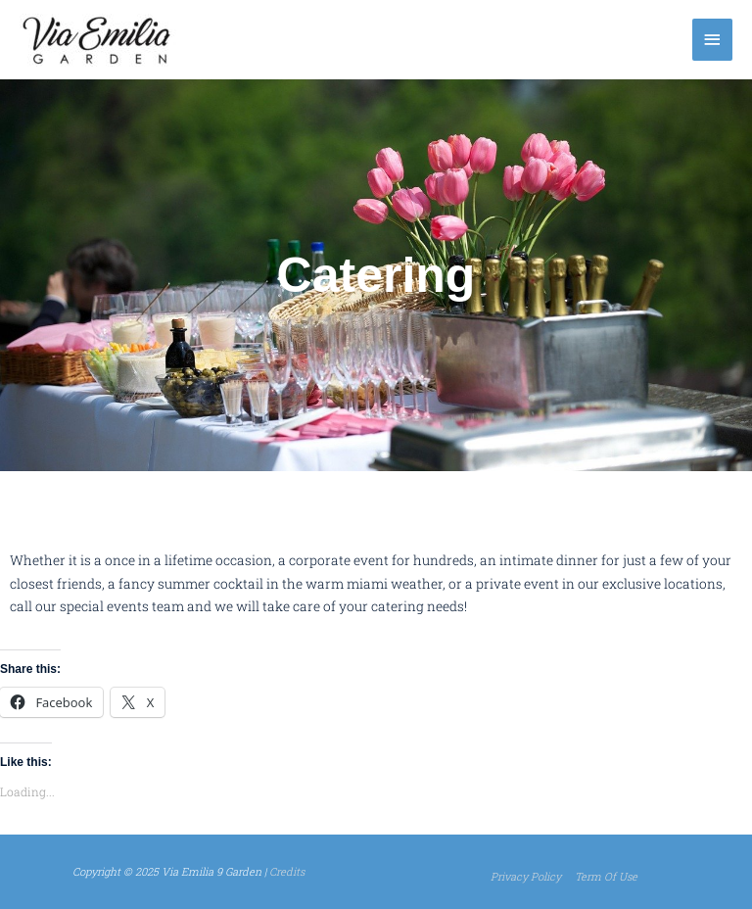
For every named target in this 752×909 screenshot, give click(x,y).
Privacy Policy (526, 876)
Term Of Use (606, 876)
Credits (287, 871)
